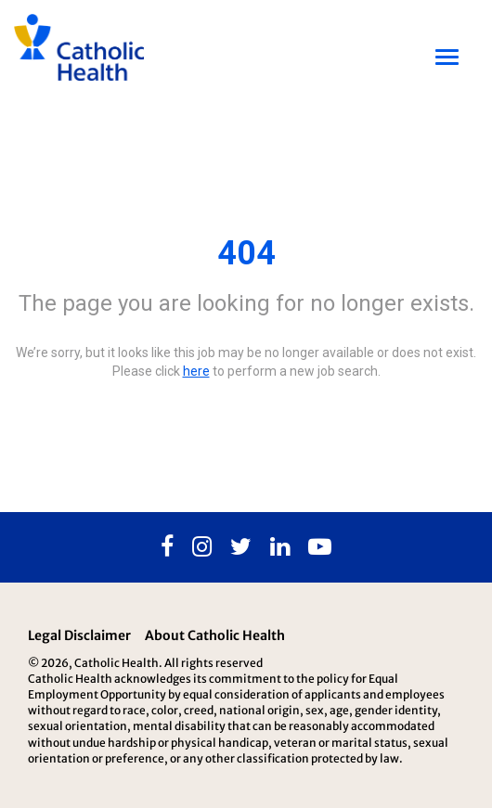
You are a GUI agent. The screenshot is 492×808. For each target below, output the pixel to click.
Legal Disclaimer (79, 635)
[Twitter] (241, 547)
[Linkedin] (280, 547)
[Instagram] (202, 547)
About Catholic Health (215, 635)
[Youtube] (319, 547)
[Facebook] (167, 547)
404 (246, 253)
